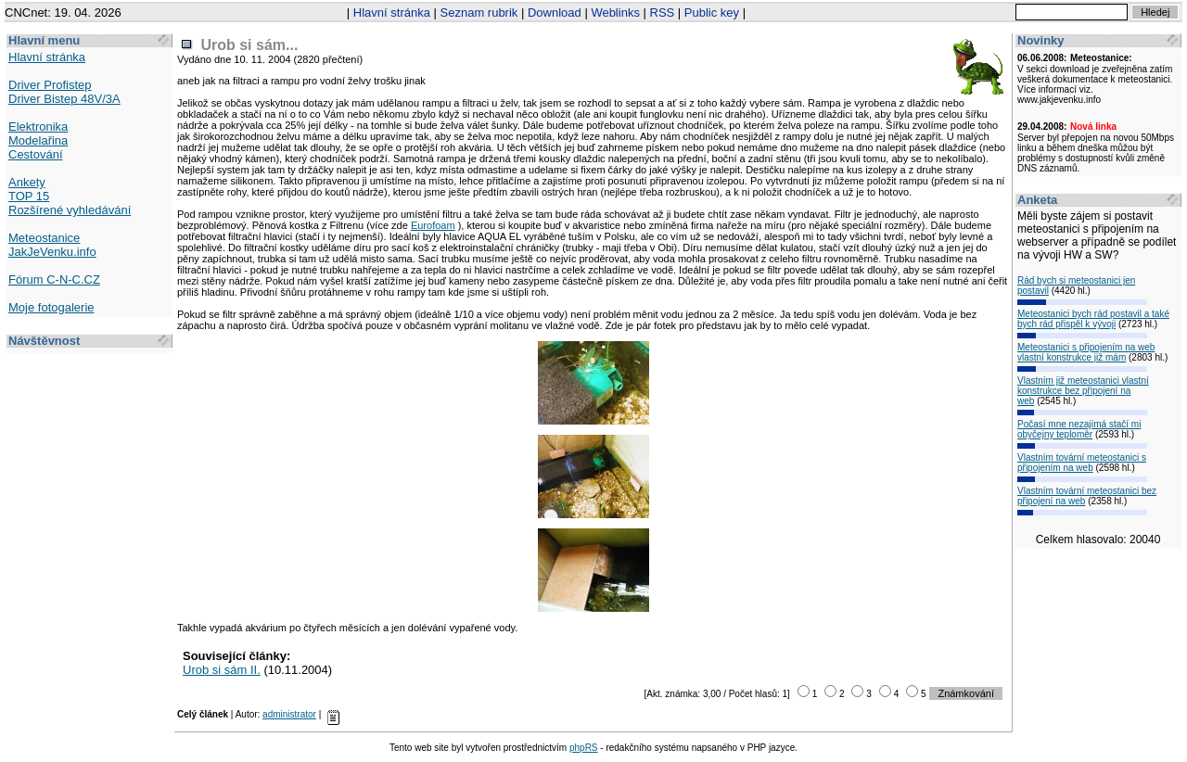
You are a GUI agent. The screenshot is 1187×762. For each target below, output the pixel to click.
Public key (711, 12)
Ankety (26, 182)
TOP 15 (28, 196)
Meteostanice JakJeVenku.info (52, 245)
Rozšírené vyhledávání (69, 210)
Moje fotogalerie (51, 307)
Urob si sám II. (222, 670)
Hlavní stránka (391, 12)
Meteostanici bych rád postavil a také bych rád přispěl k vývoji (1093, 319)
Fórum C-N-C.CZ (54, 279)
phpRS (583, 748)
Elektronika (38, 126)
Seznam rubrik (479, 12)
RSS (662, 12)
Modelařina (38, 140)
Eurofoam (433, 225)
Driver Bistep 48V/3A (64, 99)
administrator (289, 714)
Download (554, 12)
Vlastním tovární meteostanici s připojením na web (1081, 462)
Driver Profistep (50, 85)
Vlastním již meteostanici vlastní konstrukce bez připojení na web (1083, 390)
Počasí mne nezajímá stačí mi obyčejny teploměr (1079, 429)
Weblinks (615, 12)
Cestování (35, 154)
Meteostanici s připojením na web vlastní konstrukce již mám (1086, 352)
